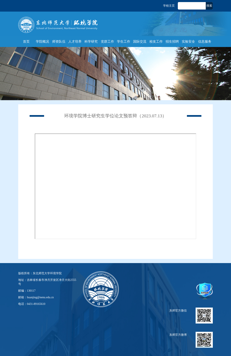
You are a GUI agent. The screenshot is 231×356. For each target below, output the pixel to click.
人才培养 (75, 41)
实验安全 (188, 41)
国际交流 (139, 41)
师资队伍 (58, 41)
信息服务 (204, 41)
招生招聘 (172, 41)
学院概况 (42, 41)
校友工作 (156, 41)
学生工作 (123, 41)
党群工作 (107, 41)
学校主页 (169, 5)
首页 (26, 41)
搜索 (209, 5)
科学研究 (91, 41)
